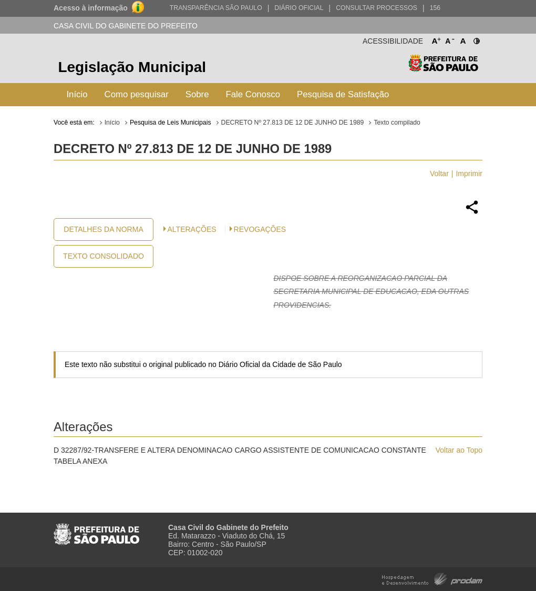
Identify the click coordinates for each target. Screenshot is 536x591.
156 (435, 8)
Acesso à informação (91, 8)
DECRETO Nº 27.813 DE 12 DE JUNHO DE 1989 (292, 122)
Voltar (439, 173)
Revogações (260, 229)
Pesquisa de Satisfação (343, 94)
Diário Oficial (298, 8)
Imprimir (469, 173)
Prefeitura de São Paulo (443, 68)
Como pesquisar (137, 94)
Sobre (197, 94)
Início (76, 94)
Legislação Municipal (132, 67)
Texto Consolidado (103, 256)
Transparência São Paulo (216, 8)
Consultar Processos (376, 8)
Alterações (192, 229)
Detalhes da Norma (103, 229)
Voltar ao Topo (459, 450)
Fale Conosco (253, 94)
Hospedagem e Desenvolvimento (432, 578)
